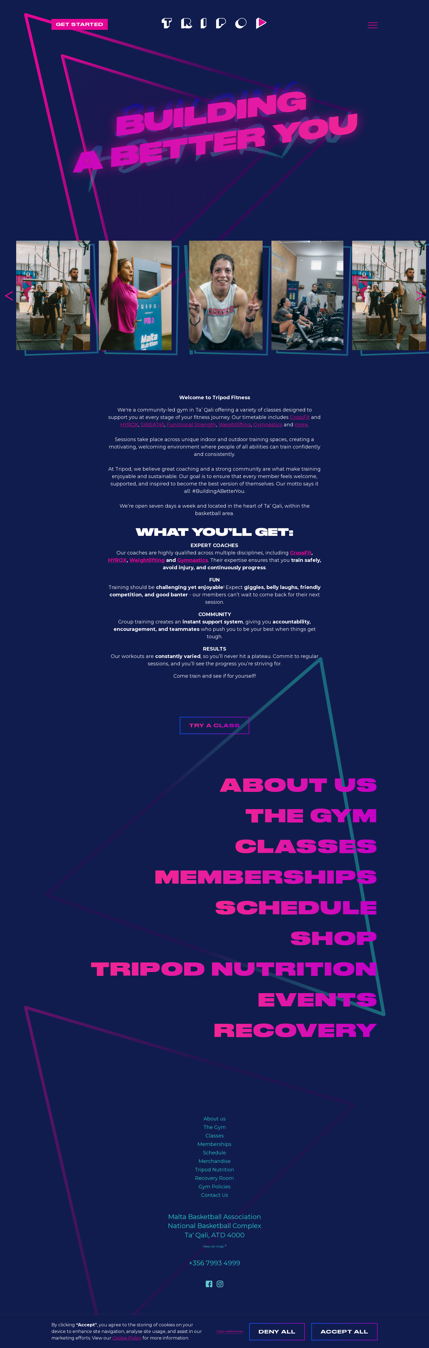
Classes (214, 1136)
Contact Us (214, 1195)
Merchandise (215, 1161)
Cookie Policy (126, 1338)
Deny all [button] (277, 1332)
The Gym (214, 1127)
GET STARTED (79, 24)
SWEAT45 (152, 425)
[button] (373, 25)
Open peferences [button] (229, 1331)
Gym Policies (215, 1187)
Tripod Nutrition (214, 1170)
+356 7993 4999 (214, 1263)
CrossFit (300, 417)
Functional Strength (191, 425)
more (301, 425)
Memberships (214, 1144)
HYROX (129, 425)
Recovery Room (214, 1178)
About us (215, 1119)
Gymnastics (267, 425)
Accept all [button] (344, 1332)
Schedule (214, 1153)
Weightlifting (235, 425)
